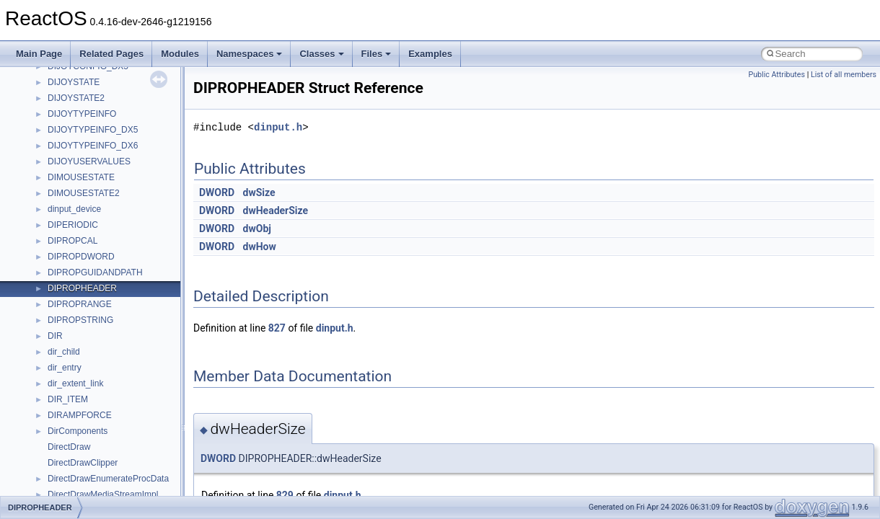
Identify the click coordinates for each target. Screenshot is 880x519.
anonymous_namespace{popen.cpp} (118, 430)
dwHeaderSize (276, 210)
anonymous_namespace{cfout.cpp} (115, 288)
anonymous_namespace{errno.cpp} (116, 319)
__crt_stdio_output (83, 208)
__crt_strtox (70, 224)
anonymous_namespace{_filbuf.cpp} (117, 256)
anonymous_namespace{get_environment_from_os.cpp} (156, 335)
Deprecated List (55, 113)
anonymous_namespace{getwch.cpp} (119, 367)
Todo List (42, 97)
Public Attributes (776, 74)
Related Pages (111, 53)
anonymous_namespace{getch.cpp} (116, 351)
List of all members (843, 74)
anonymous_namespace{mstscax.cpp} (121, 399)
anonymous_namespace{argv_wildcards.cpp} (134, 272)
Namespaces (249, 53)
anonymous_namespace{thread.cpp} (118, 478)
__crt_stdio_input (80, 192)
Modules (180, 53)
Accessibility (71, 240)
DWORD (216, 192)
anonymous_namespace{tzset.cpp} (115, 494)
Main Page (39, 53)
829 (285, 495)
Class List (55, 177)
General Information (63, 81)
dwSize (259, 192)
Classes (321, 53)
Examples (430, 53)
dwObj (257, 228)
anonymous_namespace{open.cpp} (115, 414)
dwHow (259, 246)
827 (277, 328)
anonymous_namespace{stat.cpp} (113, 462)
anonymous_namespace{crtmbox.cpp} (121, 303)
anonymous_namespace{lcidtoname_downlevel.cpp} (149, 383)
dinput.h (278, 127)
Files (376, 53)
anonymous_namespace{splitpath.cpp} (122, 446)
